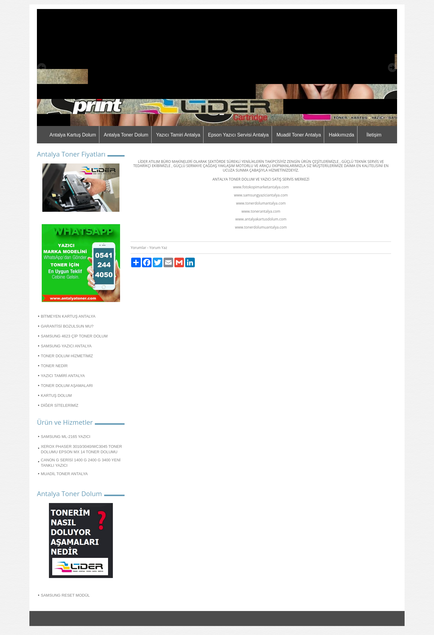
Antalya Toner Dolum (126, 134)
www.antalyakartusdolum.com (260, 219)
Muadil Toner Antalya (298, 134)
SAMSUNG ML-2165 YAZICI (65, 436)
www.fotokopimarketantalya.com (261, 187)
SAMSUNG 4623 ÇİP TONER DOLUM (74, 336)
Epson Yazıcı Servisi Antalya (238, 134)
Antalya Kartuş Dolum (73, 134)
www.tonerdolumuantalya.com (261, 227)
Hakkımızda (341, 134)
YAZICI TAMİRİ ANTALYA (63, 375)
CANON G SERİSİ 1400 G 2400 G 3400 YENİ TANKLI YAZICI (81, 463)
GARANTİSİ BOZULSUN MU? (67, 326)
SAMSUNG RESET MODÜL (65, 595)
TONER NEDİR (54, 366)
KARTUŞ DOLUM (56, 395)
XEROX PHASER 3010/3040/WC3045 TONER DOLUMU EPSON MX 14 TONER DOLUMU (81, 449)
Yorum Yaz (158, 247)
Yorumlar (138, 247)
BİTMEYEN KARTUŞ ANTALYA (68, 316)
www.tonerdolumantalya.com (261, 203)
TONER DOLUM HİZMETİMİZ (67, 356)
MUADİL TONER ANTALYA (64, 474)
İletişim (373, 134)
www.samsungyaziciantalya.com (261, 195)
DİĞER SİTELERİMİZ (59, 405)
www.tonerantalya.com (260, 211)
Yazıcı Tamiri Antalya (178, 134)
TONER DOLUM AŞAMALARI (67, 385)
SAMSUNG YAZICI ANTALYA (66, 346)
